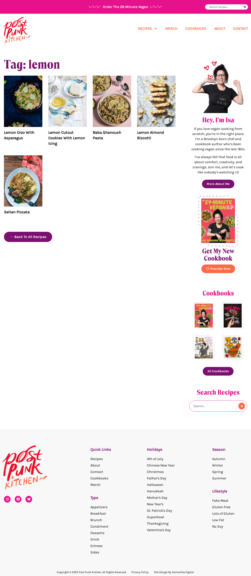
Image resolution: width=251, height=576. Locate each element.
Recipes (147, 28)
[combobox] (225, 7)
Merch (171, 28)
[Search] (244, 7)
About (219, 28)
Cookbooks (195, 28)
